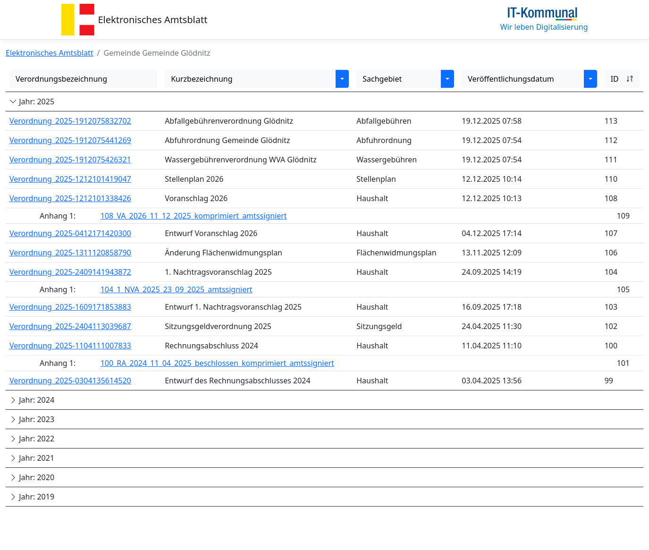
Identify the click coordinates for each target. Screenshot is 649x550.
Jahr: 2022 (31, 438)
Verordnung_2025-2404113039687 (70, 326)
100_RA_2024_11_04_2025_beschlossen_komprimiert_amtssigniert (217, 363)
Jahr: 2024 (31, 400)
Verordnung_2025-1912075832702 (70, 121)
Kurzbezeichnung (201, 79)
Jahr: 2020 (31, 477)
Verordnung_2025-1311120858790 (70, 252)
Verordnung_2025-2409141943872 (70, 272)
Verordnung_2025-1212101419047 (70, 179)
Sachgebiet (382, 79)
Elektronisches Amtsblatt (153, 19)
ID (622, 79)
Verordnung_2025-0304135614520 (70, 380)
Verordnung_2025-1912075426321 (70, 159)
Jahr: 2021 (31, 458)
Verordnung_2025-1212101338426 (70, 198)
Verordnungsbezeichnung (61, 79)
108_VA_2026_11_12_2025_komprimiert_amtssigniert (194, 216)
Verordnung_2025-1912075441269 (70, 140)
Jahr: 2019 (31, 496)
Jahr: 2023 (31, 419)
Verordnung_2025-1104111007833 (70, 345)
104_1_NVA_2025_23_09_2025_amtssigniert (177, 289)
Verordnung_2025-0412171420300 (70, 233)
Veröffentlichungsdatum (511, 79)
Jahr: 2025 (31, 101)
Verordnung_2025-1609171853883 (70, 307)
